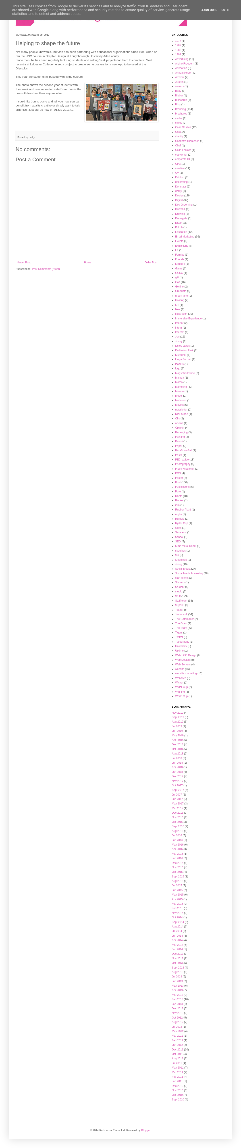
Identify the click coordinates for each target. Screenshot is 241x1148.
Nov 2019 (177, 712)
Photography (182, 464)
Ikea (177, 309)
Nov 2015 (177, 867)
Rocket (179, 500)
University (181, 646)
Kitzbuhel (180, 354)
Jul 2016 (177, 835)
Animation (181, 68)
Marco (179, 382)
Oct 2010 (177, 1094)
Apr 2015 (177, 899)
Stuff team (181, 600)
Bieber (179, 95)
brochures (181, 113)
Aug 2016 (177, 831)
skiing (178, 564)
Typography (182, 641)
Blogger (145, 1130)
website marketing (186, 673)
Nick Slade (181, 414)
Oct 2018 (177, 749)
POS (178, 473)
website (179, 669)
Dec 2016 (177, 812)
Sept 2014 (178, 922)
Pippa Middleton (184, 468)
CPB (178, 163)
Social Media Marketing (189, 573)
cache (178, 118)
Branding (180, 109)
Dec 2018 (177, 744)
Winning (180, 691)
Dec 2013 (177, 953)
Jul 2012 (177, 1026)
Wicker (179, 682)
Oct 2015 (177, 871)
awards (179, 86)
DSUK (179, 223)
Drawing (180, 213)
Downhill (180, 209)
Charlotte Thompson (187, 141)
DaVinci (179, 177)
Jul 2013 (177, 976)
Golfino (179, 286)
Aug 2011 (177, 1058)
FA (177, 250)
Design (179, 195)
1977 (178, 40)
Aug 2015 (177, 881)
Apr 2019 (177, 740)
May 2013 (178, 985)
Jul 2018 (177, 758)
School (179, 537)
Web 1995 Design (185, 655)
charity (179, 136)
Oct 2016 (177, 821)
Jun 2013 (177, 981)
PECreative (182, 459)
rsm (177, 505)
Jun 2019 (177, 730)
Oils (177, 418)
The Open (181, 623)
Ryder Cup (181, 523)
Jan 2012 (177, 1044)
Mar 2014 (177, 944)
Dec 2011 (177, 1049)
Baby (178, 90)
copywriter (181, 154)
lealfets (179, 364)
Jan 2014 (177, 949)
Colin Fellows (183, 150)
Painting (180, 436)
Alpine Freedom (184, 63)
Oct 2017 (177, 785)
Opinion (179, 427)
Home (87, 262)
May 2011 (178, 1067)
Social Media (183, 568)
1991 (178, 54)
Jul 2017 (177, 794)
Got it (225, 10)
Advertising (181, 59)
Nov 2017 (177, 781)
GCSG (179, 273)
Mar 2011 (177, 1072)
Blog (178, 104)
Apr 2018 (177, 767)
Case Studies (183, 127)
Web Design (182, 659)
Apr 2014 (177, 940)
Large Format (183, 359)
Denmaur (180, 186)
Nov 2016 (177, 817)
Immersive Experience (188, 318)
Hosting (179, 300)
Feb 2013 (177, 999)
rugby (178, 514)
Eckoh (179, 227)
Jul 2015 (177, 885)
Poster (179, 477)
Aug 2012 (177, 1022)
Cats (178, 131)
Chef (178, 145)
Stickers (180, 582)
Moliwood (181, 400)
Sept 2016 (178, 826)
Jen (177, 336)
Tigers (179, 632)
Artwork (179, 77)
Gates (178, 268)
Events (179, 241)
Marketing (181, 386)
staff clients (182, 577)
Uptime (179, 650)
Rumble (179, 518)
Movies (179, 404)
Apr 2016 (177, 849)
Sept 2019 (178, 717)
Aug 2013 (177, 972)
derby (178, 191)
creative (180, 168)
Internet (179, 332)
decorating (181, 181)
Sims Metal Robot (185, 546)
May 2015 (178, 894)
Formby (179, 254)
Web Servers (183, 664)
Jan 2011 (177, 1081)
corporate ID (182, 159)
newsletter (181, 409)
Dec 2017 (177, 776)
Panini (179, 441)
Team (178, 609)
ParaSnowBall (183, 450)
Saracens (181, 532)
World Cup (181, 696)
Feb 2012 (177, 1040)
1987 (178, 45)
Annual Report (183, 72)
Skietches (181, 559)
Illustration (181, 313)
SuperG (179, 605)
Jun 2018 (177, 762)
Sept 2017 (178, 790)
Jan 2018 (177, 771)
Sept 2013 (178, 967)
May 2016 (178, 844)
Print (178, 482)
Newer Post (24, 262)
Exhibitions (181, 245)
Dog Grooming (184, 204)
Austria (179, 81)
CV (177, 172)
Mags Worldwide (185, 373)
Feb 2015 (177, 908)
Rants (178, 496)
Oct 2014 (177, 917)
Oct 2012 (177, 1017)
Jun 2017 (177, 799)
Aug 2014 (177, 926)
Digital (179, 200)
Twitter (179, 637)
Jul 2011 (177, 1063)
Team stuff (181, 614)
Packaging (181, 432)
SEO (178, 541)
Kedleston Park (184, 350)
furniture (180, 263)
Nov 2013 (177, 958)
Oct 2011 (177, 1054)
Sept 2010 (178, 1099)
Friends (179, 259)
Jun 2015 (177, 890)
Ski (177, 555)
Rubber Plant (183, 509)
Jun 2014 (177, 935)
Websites (180, 678)
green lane (181, 295)
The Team (181, 627)
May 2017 (178, 803)
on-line (179, 423)
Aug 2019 (177, 721)
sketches (180, 550)
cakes (178, 122)
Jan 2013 (177, 1004)
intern (178, 327)
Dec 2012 (177, 1008)
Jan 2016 (177, 858)
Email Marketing (184, 236)
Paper (178, 446)
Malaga (179, 377)
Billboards (181, 100)
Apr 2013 (177, 990)
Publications (182, 486)
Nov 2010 (177, 1090)
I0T (177, 304)
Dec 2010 (177, 1086)
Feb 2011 (177, 1076)
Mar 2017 (177, 808)
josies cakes (182, 345)
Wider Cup (181, 687)
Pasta (178, 455)
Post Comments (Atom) (46, 269)
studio (178, 591)
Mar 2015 (177, 903)
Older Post (151, 262)
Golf (177, 282)
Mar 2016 (177, 853)
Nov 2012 (177, 1013)
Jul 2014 (177, 931)
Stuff (178, 596)
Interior (179, 323)
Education (181, 231)
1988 (178, 50)
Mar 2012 (177, 1035)
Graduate (180, 291)
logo (177, 368)
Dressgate (181, 218)
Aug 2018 (177, 753)
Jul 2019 (177, 726)
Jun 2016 (177, 840)
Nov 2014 (177, 913)
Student (179, 587)
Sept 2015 (178, 876)
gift (177, 277)
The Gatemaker (184, 619)
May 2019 (178, 735)
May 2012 (178, 1031)
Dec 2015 (177, 863)
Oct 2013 (177, 963)
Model (179, 395)
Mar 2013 (177, 994)
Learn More (209, 10)
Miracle (179, 391)
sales (178, 527)
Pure (178, 491)
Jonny (178, 341)
